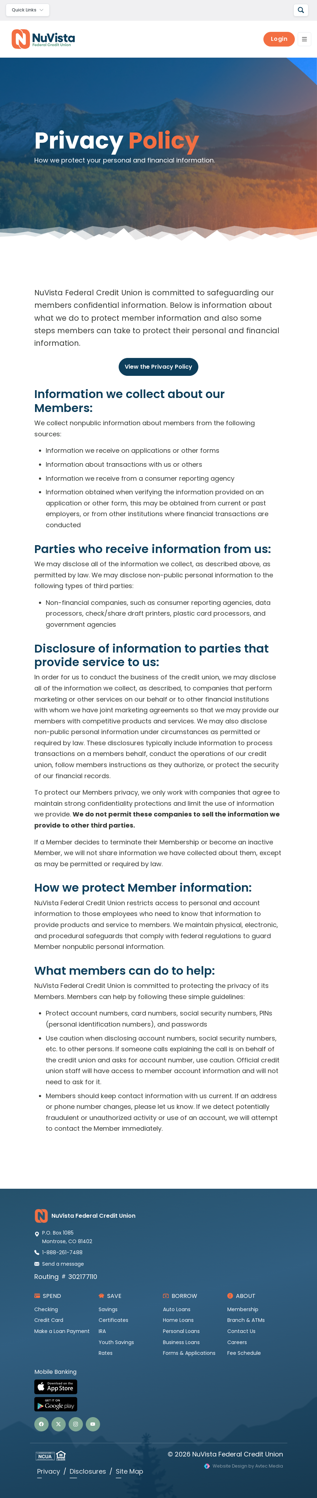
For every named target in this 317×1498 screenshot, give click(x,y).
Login (279, 39)
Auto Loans (176, 1309)
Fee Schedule (244, 1353)
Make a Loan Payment (62, 1331)
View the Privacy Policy (158, 367)
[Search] (300, 10)
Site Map (129, 1471)
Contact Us (241, 1331)
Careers (237, 1342)
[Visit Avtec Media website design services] (243, 1466)
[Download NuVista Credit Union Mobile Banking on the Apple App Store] (158, 1387)
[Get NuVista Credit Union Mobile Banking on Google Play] (158, 1404)
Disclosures (88, 1471)
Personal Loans (181, 1331)
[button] (41, 1424)
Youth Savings (116, 1342)
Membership (242, 1309)
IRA (102, 1331)
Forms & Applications (189, 1353)
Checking (46, 1309)
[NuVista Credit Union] (40, 39)
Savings (108, 1309)
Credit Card (48, 1320)
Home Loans (178, 1320)
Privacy (48, 1471)
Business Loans (181, 1342)
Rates (106, 1353)
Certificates (113, 1320)
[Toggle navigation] (28, 10)
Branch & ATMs (246, 1320)
